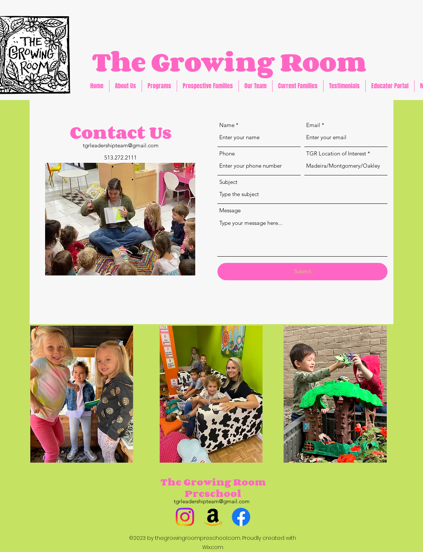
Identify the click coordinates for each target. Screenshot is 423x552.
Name (226, 125)
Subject (228, 182)
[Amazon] (213, 517)
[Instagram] (185, 517)
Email (313, 125)
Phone (227, 153)
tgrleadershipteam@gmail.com (121, 145)
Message (230, 210)
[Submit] (302, 271)
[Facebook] (241, 517)
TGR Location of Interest (336, 153)
